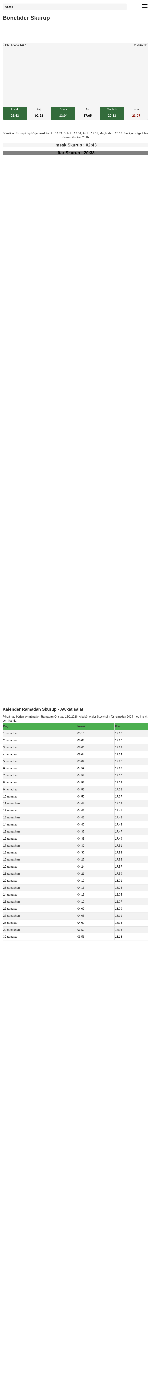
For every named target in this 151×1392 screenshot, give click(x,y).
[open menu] (144, 6)
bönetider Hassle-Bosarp (25, 790)
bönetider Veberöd (21, 774)
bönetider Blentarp (21, 750)
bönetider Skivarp (21, 758)
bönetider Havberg (21, 782)
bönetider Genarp (21, 770)
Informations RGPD (15, 833)
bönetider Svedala (21, 778)
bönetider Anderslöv (22, 766)
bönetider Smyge (20, 786)
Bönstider (23, 826)
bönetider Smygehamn (24, 754)
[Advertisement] (75, 77)
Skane (9, 6)
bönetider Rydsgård (22, 762)
